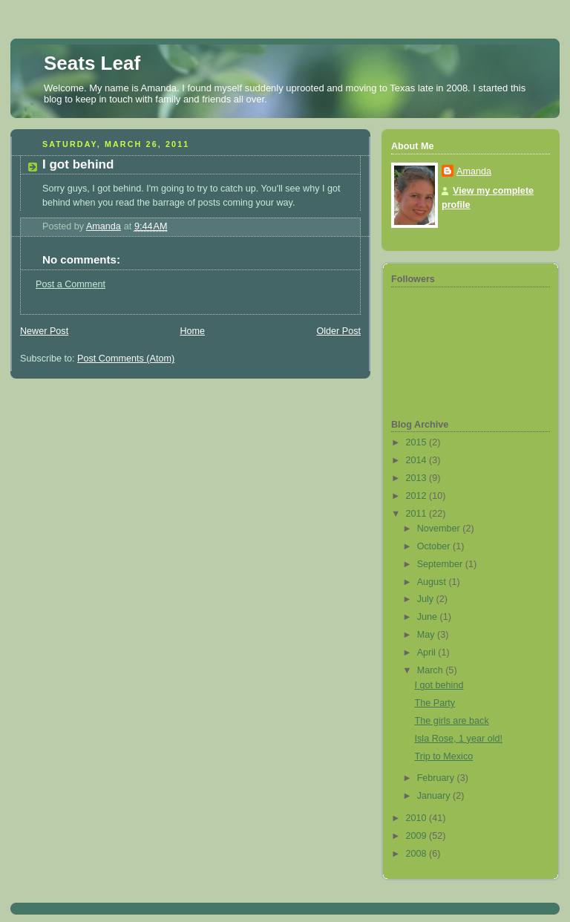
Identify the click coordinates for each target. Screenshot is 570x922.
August (433, 582)
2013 (418, 478)
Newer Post (44, 331)
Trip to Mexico (444, 756)
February (437, 778)
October (435, 546)
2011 (418, 514)
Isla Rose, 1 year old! (458, 738)
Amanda (473, 171)
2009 (418, 836)
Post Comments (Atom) (125, 358)
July (426, 599)
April (428, 652)
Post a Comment (70, 284)
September (441, 564)
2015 (418, 442)
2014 (418, 460)
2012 (418, 496)
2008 (418, 854)
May (427, 635)
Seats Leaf (92, 63)
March (431, 670)
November (440, 528)
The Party (435, 703)
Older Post (338, 331)
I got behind (439, 685)
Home (192, 331)
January (435, 796)
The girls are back (452, 721)
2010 (418, 818)
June (428, 617)
